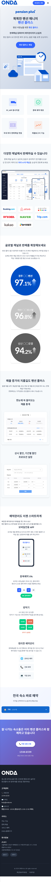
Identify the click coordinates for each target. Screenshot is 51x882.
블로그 (5, 855)
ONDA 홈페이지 (7, 831)
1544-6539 (5, 796)
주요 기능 (5, 821)
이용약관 (31, 872)
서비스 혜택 (5, 828)
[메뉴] (47, 3)
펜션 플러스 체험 (39, 3)
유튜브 (14, 855)
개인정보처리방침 (22, 872)
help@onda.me (7, 802)
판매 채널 (5, 824)
